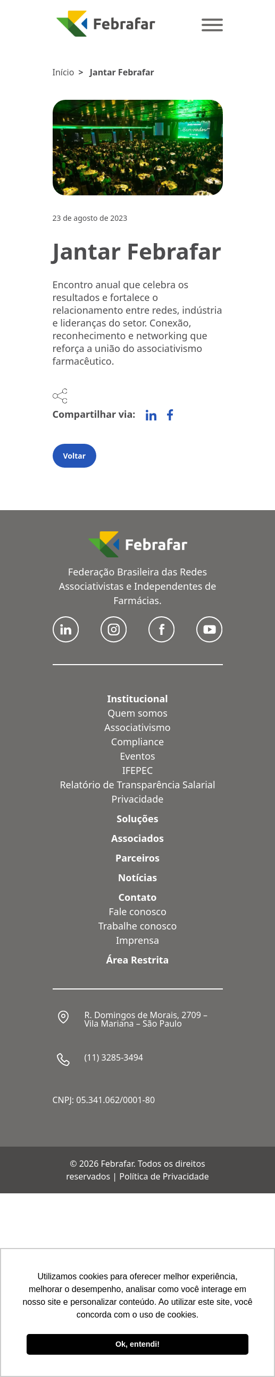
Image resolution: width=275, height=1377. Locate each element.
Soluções (137, 818)
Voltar (74, 456)
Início (63, 72)
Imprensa (137, 940)
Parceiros (137, 857)
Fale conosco (137, 911)
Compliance (137, 741)
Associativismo (137, 727)
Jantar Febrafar (122, 72)
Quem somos (137, 713)
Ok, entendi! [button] (137, 1344)
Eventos (137, 756)
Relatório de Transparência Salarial (137, 784)
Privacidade (138, 799)
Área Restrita (137, 959)
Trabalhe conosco (137, 925)
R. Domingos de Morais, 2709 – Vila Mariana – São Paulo (146, 1019)
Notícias (137, 877)
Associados (137, 838)
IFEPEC (137, 770)
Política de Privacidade (164, 1176)
